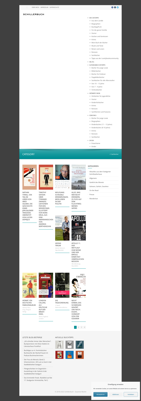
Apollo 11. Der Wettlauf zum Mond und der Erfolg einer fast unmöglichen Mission (78, 252)
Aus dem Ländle (97, 21)
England (45, 316)
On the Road (93, 190)
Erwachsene (95, 143)
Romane (94, 52)
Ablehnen (115, 394)
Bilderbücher (96, 71)
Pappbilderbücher (97, 77)
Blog (91, 62)
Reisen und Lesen (97, 49)
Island (57, 248)
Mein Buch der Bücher (99, 43)
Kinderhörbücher (97, 102)
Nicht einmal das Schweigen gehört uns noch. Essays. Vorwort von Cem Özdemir (76, 309)
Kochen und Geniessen (99, 36)
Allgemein (93, 178)
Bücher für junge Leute (99, 68)
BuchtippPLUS (96, 27)
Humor (93, 33)
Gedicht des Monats (96, 182)
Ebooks (92, 115)
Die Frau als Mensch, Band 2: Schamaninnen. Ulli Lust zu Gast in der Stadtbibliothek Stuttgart (38, 362)
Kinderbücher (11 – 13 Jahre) (101, 124)
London (41, 318)
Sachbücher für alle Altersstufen (102, 80)
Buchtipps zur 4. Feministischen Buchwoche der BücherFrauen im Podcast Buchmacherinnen (36, 352)
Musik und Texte (97, 46)
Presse (91, 194)
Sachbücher (95, 55)
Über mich (35, 7)
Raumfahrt (75, 266)
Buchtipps (94, 18)
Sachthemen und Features (100, 112)
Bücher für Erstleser (98, 74)
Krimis (93, 40)
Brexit (40, 316)
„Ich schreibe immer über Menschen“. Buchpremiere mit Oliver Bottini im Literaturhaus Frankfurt (37, 343)
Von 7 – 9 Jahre (96, 87)
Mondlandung (76, 264)
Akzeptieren (100, 394)
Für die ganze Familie (99, 30)
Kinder (93, 146)
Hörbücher (94, 93)
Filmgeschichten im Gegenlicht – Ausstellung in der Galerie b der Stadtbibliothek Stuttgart (35, 371)
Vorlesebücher (96, 90)
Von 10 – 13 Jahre (97, 84)
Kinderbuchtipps (97, 65)
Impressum (44, 7)
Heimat (24, 307)
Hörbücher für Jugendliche (100, 96)
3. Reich (57, 305)
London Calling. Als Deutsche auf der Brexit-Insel (43, 307)
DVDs (91, 140)
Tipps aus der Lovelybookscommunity (105, 58)
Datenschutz (54, 7)
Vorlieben (131, 394)
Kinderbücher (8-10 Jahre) (100, 128)
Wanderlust (93, 199)
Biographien (95, 24)
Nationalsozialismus (61, 307)
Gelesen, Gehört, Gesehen (98, 186)
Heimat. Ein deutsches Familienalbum (29, 302)
